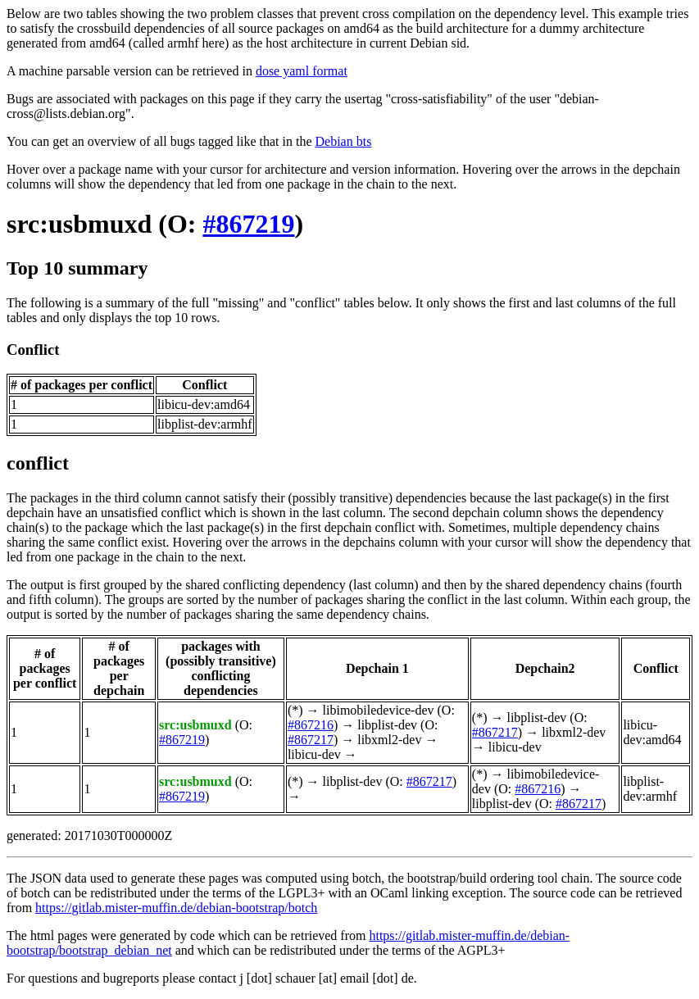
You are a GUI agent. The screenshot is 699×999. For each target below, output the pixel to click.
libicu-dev (314, 754)
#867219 (248, 223)
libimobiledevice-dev (378, 710)
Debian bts (343, 141)
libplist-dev (387, 725)
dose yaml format (301, 71)
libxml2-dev (389, 740)
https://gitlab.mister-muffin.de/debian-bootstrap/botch (176, 908)
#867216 (311, 725)
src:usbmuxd (79, 223)
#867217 (311, 740)
